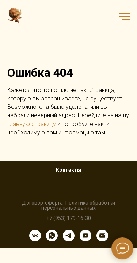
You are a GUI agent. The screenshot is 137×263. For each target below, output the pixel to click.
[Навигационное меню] (124, 16)
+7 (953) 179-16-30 (68, 218)
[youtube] (85, 235)
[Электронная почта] (102, 235)
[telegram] (69, 235)
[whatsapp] (52, 235)
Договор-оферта (42, 203)
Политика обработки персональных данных (78, 205)
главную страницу (31, 124)
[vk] (35, 235)
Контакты (68, 170)
